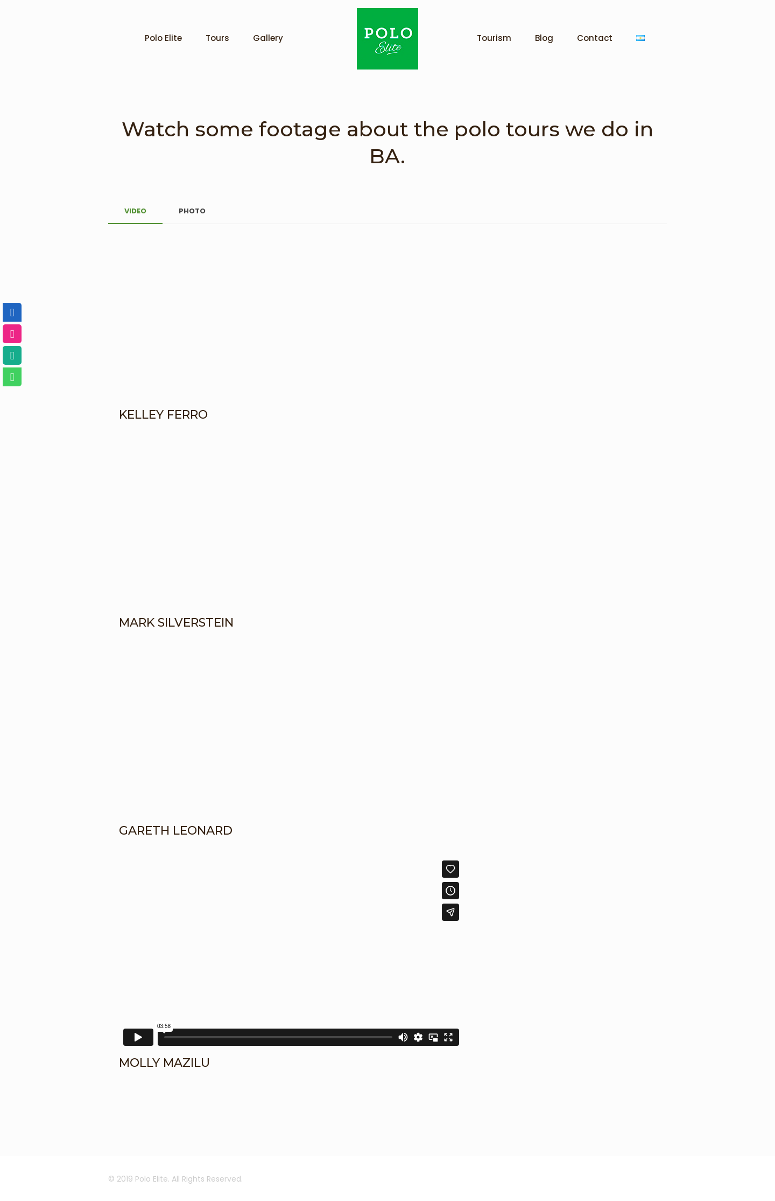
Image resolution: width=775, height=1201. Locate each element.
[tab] (135, 211)
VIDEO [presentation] (135, 211)
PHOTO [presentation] (192, 211)
